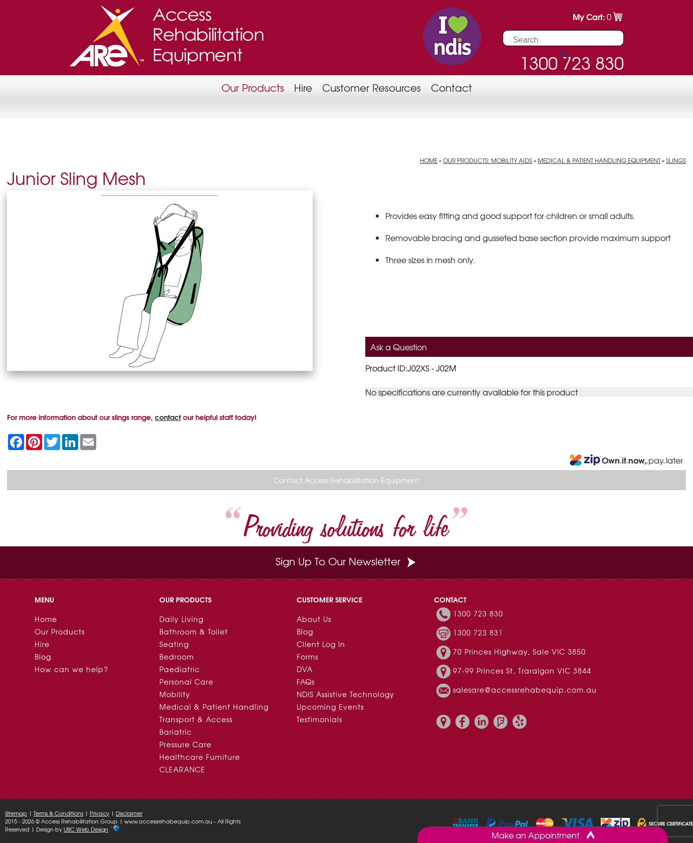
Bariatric (175, 732)
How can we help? (71, 669)
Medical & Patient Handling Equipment (599, 160)
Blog (43, 657)
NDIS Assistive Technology (345, 694)
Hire (303, 87)
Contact (451, 87)
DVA (305, 669)
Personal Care (186, 682)
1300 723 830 (478, 613)
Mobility (174, 694)
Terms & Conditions (58, 813)
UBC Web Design (86, 829)
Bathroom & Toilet (193, 631)
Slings (676, 160)
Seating (174, 644)
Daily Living (181, 619)
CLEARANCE (182, 769)
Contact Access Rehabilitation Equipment (346, 480)
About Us (314, 619)
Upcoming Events (330, 707)
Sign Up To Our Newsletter (347, 561)
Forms (307, 657)
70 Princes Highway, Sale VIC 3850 (519, 652)
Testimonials (319, 719)
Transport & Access (196, 719)
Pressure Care (185, 744)
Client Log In (321, 644)
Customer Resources (371, 87)
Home (428, 160)
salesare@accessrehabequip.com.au (525, 690)
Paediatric (179, 669)
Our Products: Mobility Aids (487, 160)
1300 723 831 (478, 632)
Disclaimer (129, 813)
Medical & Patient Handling (214, 707)
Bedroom (176, 657)
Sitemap (16, 813)
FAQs (306, 682)
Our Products (252, 87)
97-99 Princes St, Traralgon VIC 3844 (522, 671)
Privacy (99, 813)
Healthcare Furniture (199, 757)
